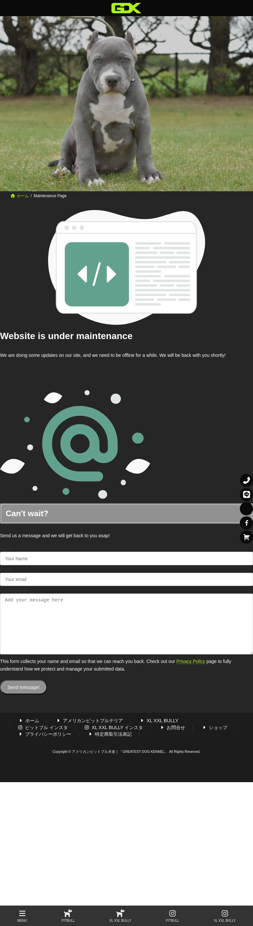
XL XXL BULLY (158, 730)
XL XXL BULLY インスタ (113, 737)
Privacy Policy (190, 671)
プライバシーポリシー (44, 744)
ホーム (29, 730)
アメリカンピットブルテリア (89, 730)
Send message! (24, 697)
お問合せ (172, 737)
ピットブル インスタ (42, 737)
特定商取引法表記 (109, 744)
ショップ (214, 737)
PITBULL (68, 916)
